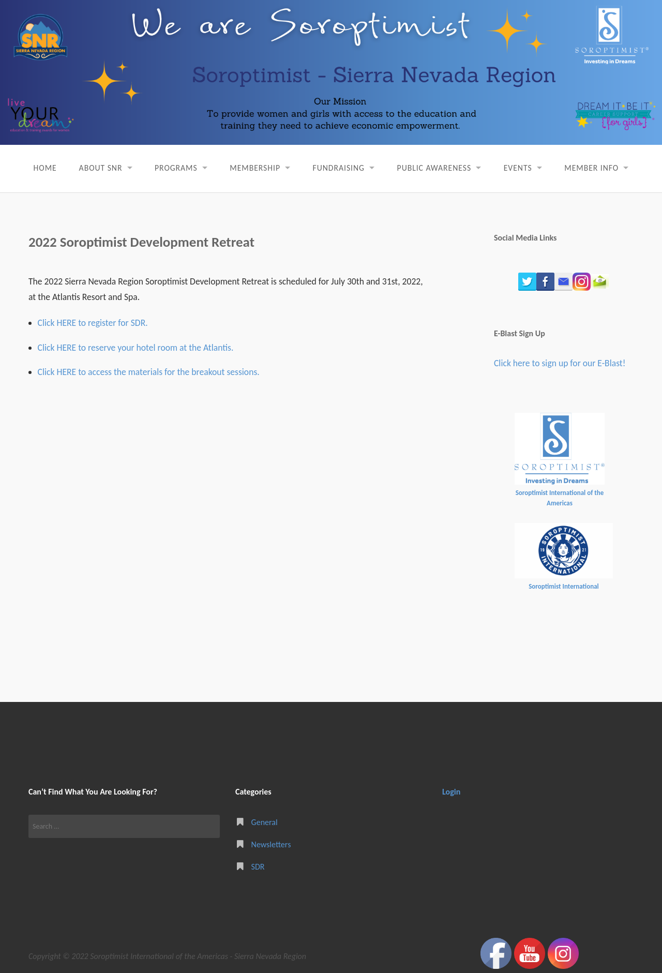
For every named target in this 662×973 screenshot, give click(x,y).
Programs (173, 168)
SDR (258, 866)
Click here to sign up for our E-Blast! (559, 363)
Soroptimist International (564, 586)
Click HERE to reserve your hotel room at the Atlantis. (136, 347)
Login (451, 792)
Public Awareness (435, 168)
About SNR (97, 168)
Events (520, 168)
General (264, 822)
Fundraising (338, 168)
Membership (253, 168)
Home (41, 168)
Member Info (595, 168)
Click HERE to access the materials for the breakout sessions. (149, 372)
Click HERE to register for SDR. (93, 322)
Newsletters (271, 844)
